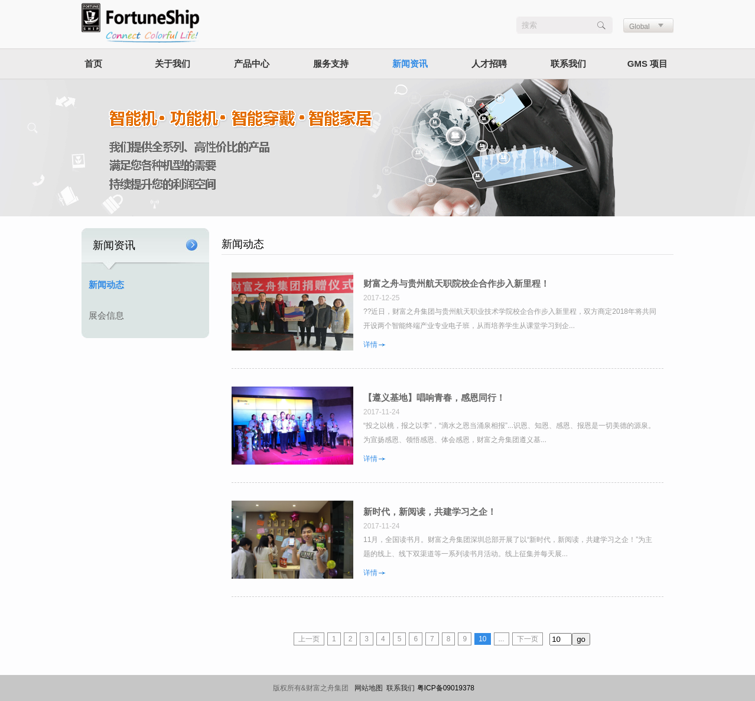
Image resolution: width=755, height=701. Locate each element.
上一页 (309, 639)
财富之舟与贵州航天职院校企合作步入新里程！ (456, 284)
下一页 (527, 639)
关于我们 (172, 64)
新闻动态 (106, 285)
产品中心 (251, 64)
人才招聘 (489, 64)
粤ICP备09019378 (445, 688)
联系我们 (568, 64)
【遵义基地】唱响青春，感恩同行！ (434, 398)
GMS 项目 (647, 64)
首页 (93, 64)
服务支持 (331, 64)
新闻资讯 (410, 64)
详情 (370, 344)
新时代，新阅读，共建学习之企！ (429, 512)
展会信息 (106, 315)
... (502, 639)
